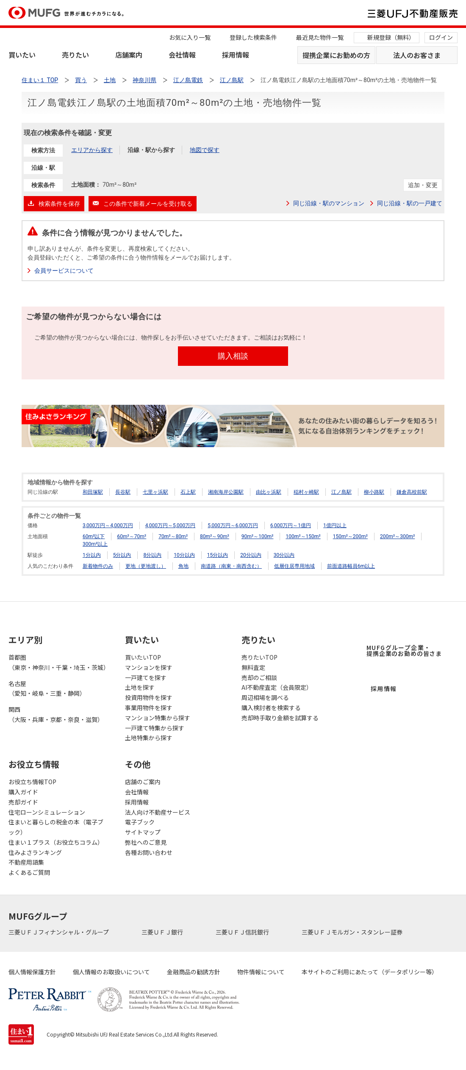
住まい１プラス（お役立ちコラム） (55, 842)
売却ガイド (23, 802)
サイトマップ (143, 832)
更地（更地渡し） (145, 566)
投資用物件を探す (148, 697)
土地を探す (140, 687)
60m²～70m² (131, 536)
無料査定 (253, 667)
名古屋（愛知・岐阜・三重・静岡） (47, 688)
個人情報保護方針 (32, 972)
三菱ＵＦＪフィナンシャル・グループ (59, 932)
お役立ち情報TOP (32, 781)
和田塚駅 (93, 492)
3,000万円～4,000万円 (108, 525)
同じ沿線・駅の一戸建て (409, 203)
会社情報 (182, 55)
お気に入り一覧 (190, 37)
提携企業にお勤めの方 (336, 55)
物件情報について (261, 972)
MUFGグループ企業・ (404, 650)
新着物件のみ (98, 566)
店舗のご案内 (143, 781)
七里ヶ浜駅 (155, 492)
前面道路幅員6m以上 (351, 566)
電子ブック (140, 822)
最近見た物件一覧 (320, 37)
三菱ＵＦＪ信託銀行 (243, 932)
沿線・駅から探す (151, 150)
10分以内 (184, 555)
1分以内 (92, 555)
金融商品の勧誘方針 (193, 972)
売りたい (75, 55)
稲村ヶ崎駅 (306, 492)
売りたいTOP (259, 657)
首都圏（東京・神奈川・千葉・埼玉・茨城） (58, 662)
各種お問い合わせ (148, 852)
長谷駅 (122, 492)
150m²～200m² (350, 536)
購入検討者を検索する (271, 707)
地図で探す (204, 150)
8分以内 (152, 555)
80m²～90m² (214, 536)
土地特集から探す (148, 737)
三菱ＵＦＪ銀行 (162, 932)
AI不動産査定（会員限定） (276, 687)
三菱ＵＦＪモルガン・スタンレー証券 (353, 932)
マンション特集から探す (157, 717)
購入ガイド (23, 792)
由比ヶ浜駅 (268, 492)
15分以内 (217, 555)
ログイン (441, 37)
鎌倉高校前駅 (412, 492)
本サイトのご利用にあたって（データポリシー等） (370, 972)
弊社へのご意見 (145, 842)
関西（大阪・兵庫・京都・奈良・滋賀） (55, 714)
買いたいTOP (143, 657)
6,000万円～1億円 (290, 525)
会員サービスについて (64, 270)
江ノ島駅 (341, 492)
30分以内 (284, 555)
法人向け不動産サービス (157, 812)
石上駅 (188, 492)
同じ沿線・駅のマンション (328, 203)
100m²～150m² (303, 536)
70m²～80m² (173, 536)
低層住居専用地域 (294, 566)
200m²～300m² (397, 536)
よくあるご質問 (29, 872)
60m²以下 (94, 536)
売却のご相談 (259, 677)
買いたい (22, 55)
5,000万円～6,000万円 (233, 525)
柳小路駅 (374, 492)
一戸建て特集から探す (154, 728)
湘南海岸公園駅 (226, 492)
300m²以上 (95, 544)
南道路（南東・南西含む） (231, 566)
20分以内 (250, 555)
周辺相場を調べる (265, 697)
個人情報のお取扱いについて (111, 972)
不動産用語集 (26, 862)
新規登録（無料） (391, 37)
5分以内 (122, 555)
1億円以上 (335, 525)
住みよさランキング (35, 852)
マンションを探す (148, 667)
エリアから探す (92, 150)
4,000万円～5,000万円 (170, 525)
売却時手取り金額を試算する (280, 717)
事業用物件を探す (148, 707)
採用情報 (235, 55)
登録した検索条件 (253, 37)
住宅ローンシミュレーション (46, 812)
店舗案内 (128, 55)
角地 (183, 566)
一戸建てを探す (145, 677)
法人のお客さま (417, 55)
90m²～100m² (257, 536)
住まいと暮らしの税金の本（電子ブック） (55, 827)
